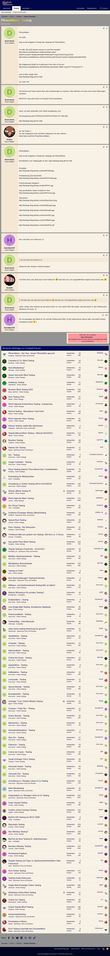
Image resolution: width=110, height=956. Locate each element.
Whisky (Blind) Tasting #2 (19, 491)
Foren (16, 8)
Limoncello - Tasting (17, 679)
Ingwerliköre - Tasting (17, 665)
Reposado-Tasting (16, 824)
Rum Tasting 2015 (16, 397)
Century (100, 780)
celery (101, 411)
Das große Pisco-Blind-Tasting (21, 542)
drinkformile (12, 631)
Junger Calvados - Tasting (19, 462)
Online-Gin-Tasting (16, 900)
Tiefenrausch (99, 928)
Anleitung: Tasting (16, 382)
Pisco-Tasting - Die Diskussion (21, 527)
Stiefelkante (12, 385)
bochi (10, 479)
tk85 (101, 556)
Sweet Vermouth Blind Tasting (21, 375)
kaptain (10, 812)
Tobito (10, 819)
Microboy (11, 363)
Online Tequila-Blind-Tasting (20, 907)
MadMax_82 (99, 512)
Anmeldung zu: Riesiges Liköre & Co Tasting (28, 781)
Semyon (100, 577)
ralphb (101, 802)
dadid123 (100, 519)
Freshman (100, 461)
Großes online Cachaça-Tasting (22, 810)
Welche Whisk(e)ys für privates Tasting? (26, 592)
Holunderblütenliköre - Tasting (21, 730)
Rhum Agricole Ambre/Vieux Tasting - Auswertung (30, 404)
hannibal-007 (99, 469)
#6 (107, 235)
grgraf (101, 592)
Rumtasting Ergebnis (17, 853)
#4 (107, 127)
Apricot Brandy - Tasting (19, 687)
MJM (101, 447)
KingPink (11, 443)
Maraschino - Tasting (17, 723)
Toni (101, 860)
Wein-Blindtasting (16, 788)
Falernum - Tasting (16, 745)
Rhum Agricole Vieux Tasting (21, 419)
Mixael (10, 399)
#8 (107, 275)
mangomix (100, 389)
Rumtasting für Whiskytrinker (21, 476)
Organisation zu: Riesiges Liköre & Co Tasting (28, 795)
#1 (107, 28)
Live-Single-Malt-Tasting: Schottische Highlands (29, 607)
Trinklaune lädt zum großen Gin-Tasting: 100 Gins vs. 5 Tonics (36, 534)
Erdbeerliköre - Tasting (18, 600)
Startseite (6, 8)
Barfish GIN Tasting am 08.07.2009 (23, 817)
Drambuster (99, 403)
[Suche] (104, 8)
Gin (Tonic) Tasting (16, 505)
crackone (100, 824)
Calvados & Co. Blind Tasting (21, 361)
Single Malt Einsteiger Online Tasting (24, 885)
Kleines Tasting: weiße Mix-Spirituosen (25, 426)
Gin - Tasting (14, 455)
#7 (107, 255)
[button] (31, 8)
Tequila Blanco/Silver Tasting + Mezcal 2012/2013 (30, 433)
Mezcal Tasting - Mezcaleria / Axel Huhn (26, 411)
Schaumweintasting (17, 914)
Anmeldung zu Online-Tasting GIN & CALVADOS (30, 484)
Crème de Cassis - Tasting (20, 752)
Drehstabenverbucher (96, 454)
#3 (107, 107)
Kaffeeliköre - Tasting (17, 672)
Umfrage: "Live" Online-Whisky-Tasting (25, 701)
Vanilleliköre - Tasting (17, 636)
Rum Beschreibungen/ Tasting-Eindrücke (26, 578)
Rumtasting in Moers (17, 921)
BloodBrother (12, 595)
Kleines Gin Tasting (16, 447)
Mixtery (100, 367)
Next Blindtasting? (16, 368)
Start (98, 949)
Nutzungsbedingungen (61, 949)
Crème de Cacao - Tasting (20, 658)
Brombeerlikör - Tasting (18, 694)
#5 (107, 147)
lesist (10, 573)
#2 (107, 87)
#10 (106, 315)
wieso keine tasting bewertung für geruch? (27, 629)
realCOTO (100, 440)
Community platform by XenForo (55, 954)
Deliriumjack (99, 490)
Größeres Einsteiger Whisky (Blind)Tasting (27, 513)
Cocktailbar (16, 479)
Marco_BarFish (13, 392)
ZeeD (10, 880)
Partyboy (11, 356)
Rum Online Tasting (17, 871)
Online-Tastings (20, 363)
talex (9, 841)
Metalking (100, 353)
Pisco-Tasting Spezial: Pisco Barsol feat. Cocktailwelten (33, 469)
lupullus (100, 425)
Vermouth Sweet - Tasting (19, 766)
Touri (9, 508)
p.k (102, 899)
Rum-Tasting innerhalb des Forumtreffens (26, 929)
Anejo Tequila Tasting (17, 803)
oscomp (10, 522)
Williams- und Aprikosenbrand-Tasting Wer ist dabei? (31, 585)
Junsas (10, 406)
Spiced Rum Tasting (17, 520)
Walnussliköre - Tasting (18, 650)
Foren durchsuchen (19, 12)
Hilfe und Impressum (88, 949)
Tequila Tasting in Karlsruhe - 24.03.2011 (26, 549)
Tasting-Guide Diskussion (19, 878)
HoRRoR (11, 493)
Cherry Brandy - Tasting (18, 716)
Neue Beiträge (6, 12)
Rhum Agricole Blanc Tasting (21, 498)
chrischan (11, 887)
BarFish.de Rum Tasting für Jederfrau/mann (27, 839)
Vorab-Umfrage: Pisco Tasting (21, 759)
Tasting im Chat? (15, 571)
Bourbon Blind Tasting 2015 (20, 389)
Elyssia (10, 895)
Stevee (101, 809)
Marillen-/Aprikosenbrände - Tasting (24, 556)
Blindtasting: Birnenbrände (20, 563)
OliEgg (101, 701)
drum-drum (7, 24)
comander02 (99, 773)
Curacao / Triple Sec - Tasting (21, 708)
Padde (101, 628)
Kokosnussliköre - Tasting (19, 614)
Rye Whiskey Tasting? (18, 832)
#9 (107, 295)
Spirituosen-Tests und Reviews (24, 356)
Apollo (10, 790)
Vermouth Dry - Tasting (18, 774)
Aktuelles (26, 8)
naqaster (100, 853)
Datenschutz (75, 949)
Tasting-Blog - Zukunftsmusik (21, 621)
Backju (10, 931)
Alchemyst (11, 624)
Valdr (10, 866)
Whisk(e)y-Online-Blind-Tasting (22, 892)
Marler (101, 606)
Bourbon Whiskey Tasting (19, 846)
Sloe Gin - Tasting (16, 737)
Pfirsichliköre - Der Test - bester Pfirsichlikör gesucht (31, 353)
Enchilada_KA (12, 551)
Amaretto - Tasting (16, 643)
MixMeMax (99, 498)
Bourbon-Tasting (15, 440)
